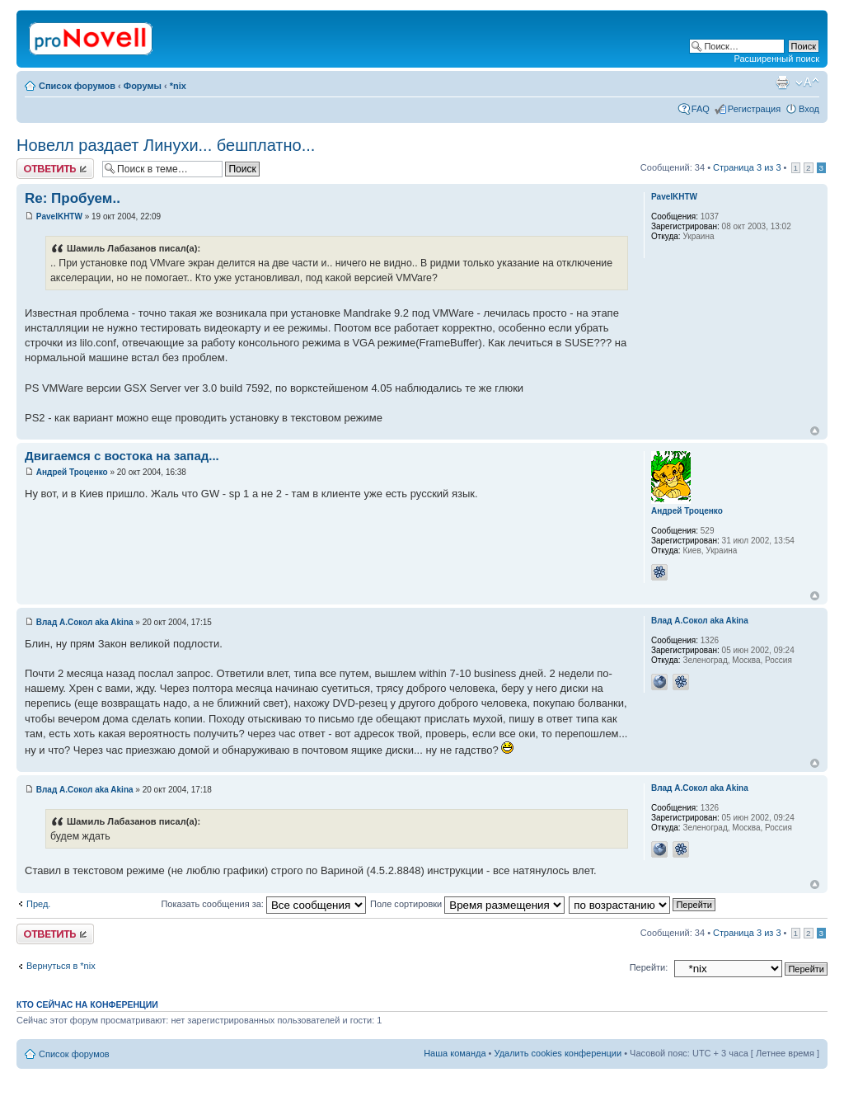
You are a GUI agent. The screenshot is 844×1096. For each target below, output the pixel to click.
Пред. (38, 904)
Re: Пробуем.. (72, 198)
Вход (809, 109)
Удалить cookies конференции (558, 1053)
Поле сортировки (467, 904)
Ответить (55, 168)
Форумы (143, 86)
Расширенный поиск (776, 59)
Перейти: (649, 967)
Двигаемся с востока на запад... (122, 456)
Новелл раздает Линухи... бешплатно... (165, 145)
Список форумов (77, 86)
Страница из (747, 167)
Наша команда (454, 1053)
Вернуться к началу (814, 430)
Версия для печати (782, 82)
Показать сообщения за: (263, 904)
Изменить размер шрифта (807, 82)
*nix (178, 86)
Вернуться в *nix (61, 966)
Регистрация (754, 109)
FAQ (701, 109)
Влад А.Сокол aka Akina (85, 622)
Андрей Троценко (72, 472)
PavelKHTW (59, 216)
